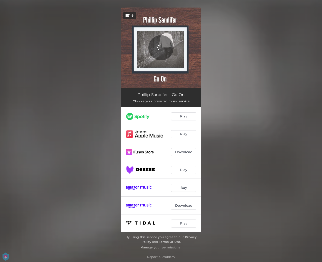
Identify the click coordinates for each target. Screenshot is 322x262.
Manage (146, 247)
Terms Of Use (169, 242)
